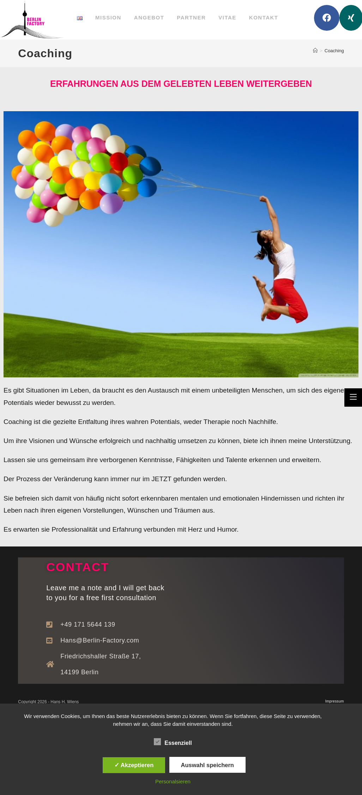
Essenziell (173, 741)
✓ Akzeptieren (134, 765)
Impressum (334, 701)
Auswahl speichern (207, 765)
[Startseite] (315, 50)
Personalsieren (173, 781)
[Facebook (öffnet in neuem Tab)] (326, 18)
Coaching (334, 50)
